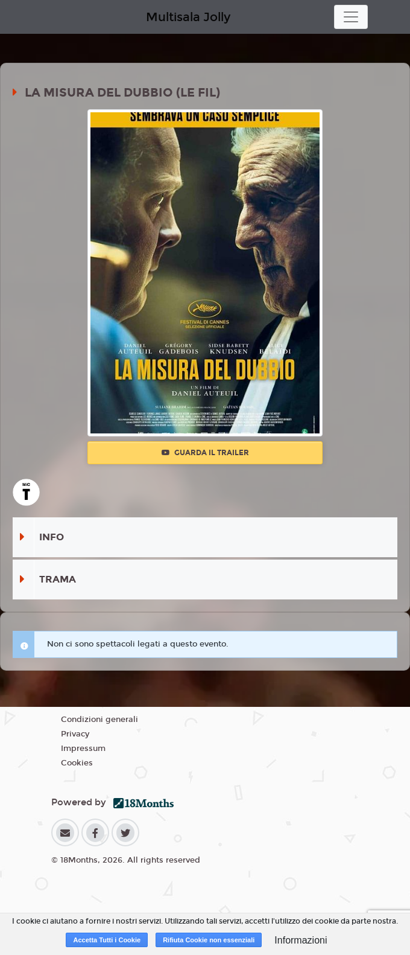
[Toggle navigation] (351, 17)
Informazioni (300, 940)
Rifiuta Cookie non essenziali (208, 940)
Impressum (83, 748)
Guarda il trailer (205, 453)
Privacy (75, 734)
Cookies (77, 763)
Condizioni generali (99, 719)
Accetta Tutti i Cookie (106, 940)
